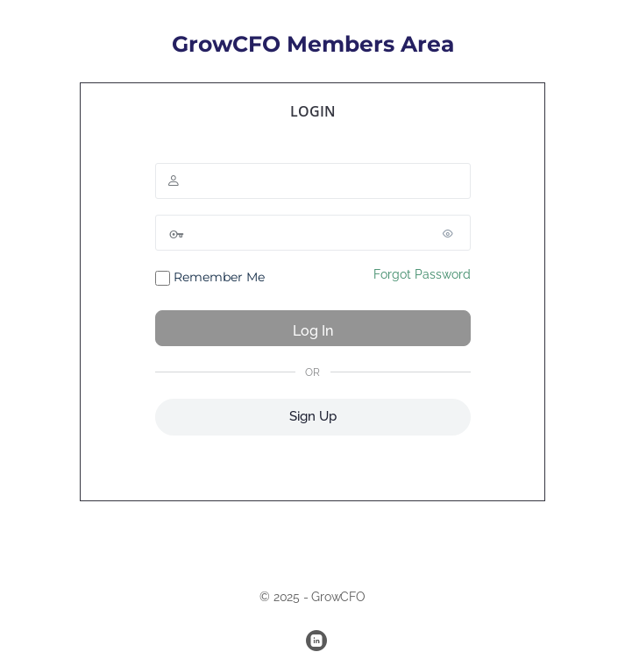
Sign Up (313, 416)
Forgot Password (422, 274)
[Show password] (453, 233)
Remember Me (210, 277)
